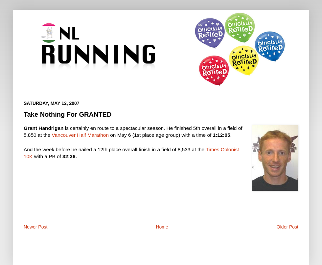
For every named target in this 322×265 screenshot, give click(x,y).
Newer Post (35, 226)
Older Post (287, 226)
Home (162, 226)
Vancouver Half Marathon (80, 135)
